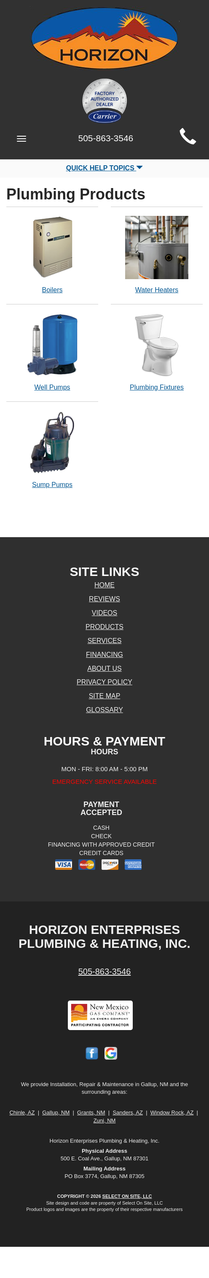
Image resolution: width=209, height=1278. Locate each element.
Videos (104, 612)
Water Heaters (157, 254)
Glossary (104, 709)
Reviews (104, 599)
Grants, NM (91, 1112)
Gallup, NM (56, 1112)
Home (104, 585)
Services (105, 640)
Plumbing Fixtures (157, 352)
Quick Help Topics (104, 168)
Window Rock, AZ (172, 1112)
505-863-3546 (104, 971)
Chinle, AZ (22, 1112)
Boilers (52, 254)
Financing (104, 654)
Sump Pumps (52, 449)
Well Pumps (52, 352)
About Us (104, 668)
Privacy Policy (104, 682)
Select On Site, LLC (127, 1196)
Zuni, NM (105, 1120)
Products (104, 626)
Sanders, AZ (128, 1112)
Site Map (105, 696)
